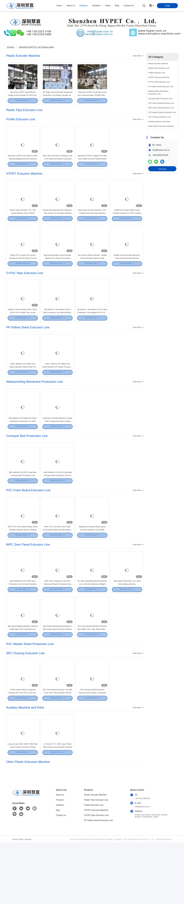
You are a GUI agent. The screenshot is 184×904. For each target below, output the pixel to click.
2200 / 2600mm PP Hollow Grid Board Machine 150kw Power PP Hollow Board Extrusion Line (23, 395)
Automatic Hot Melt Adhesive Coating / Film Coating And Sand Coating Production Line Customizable (57, 454)
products (83, 5)
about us (70, 5)
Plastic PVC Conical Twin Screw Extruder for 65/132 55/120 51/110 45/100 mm (22, 277)
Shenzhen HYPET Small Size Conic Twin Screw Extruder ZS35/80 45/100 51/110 (92, 100)
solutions (96, 5)
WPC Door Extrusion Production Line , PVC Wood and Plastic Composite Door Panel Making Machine (57, 168)
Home (59, 5)
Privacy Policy (17, 901)
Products (60, 861)
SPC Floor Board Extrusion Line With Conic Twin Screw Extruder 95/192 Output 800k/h (57, 749)
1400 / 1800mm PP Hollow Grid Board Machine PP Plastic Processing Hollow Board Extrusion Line (58, 395)
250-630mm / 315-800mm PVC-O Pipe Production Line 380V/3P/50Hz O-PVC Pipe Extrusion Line (57, 336)
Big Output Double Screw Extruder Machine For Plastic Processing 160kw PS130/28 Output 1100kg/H (57, 277)
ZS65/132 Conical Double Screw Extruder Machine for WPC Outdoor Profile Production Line (127, 227)
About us (60, 856)
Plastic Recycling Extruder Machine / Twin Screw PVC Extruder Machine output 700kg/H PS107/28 (57, 227)
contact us (129, 5)
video (107, 5)
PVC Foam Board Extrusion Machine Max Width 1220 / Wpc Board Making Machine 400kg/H (92, 681)
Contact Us (61, 877)
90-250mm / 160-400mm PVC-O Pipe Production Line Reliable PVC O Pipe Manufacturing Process (92, 336)
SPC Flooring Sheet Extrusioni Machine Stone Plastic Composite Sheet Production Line (92, 749)
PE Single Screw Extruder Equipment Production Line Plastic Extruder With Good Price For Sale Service (57, 100)
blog (117, 5)
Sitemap (28, 901)
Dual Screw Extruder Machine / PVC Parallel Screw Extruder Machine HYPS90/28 (92, 227)
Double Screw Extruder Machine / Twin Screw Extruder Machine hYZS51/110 (127, 277)
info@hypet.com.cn (161, 150)
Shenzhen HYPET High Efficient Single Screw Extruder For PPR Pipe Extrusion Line (22, 100)
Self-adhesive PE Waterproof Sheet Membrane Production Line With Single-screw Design (23, 454)
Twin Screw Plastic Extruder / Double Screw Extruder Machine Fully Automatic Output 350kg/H (92, 277)
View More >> (138, 56)
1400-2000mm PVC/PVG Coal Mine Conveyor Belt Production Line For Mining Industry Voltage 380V (57, 513)
